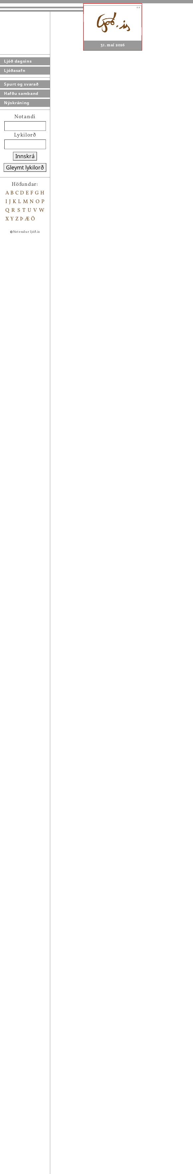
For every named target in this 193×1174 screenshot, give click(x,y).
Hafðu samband (21, 93)
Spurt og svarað (21, 84)
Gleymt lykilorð (25, 167)
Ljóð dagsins (18, 61)
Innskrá (25, 156)
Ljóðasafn (14, 70)
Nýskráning (17, 103)
